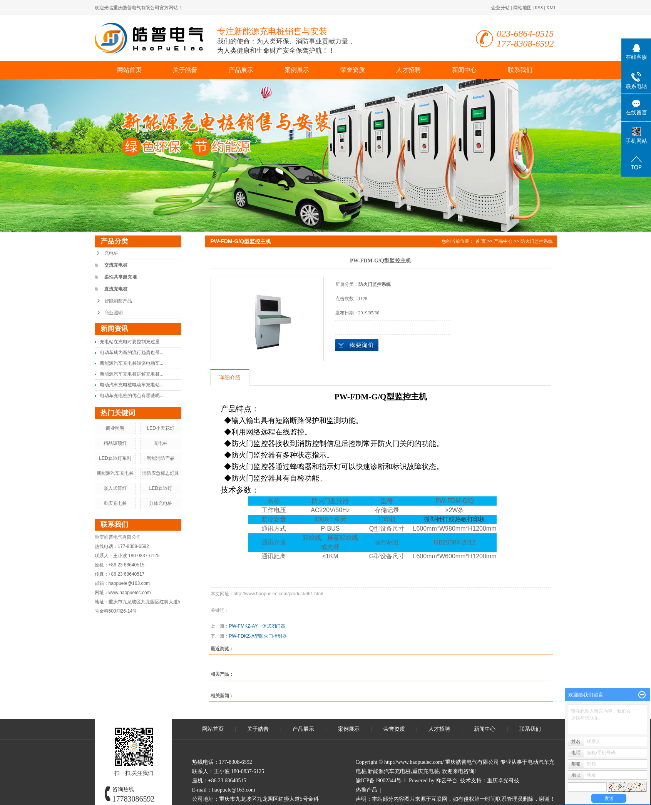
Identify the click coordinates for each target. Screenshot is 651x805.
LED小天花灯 (160, 428)
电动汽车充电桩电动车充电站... (132, 384)
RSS (539, 7)
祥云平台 (446, 780)
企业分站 (500, 7)
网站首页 (129, 70)
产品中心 (503, 241)
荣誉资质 (352, 70)
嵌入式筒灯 (115, 488)
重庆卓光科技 (503, 780)
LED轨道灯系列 (115, 458)
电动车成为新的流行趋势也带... (132, 352)
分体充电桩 (160, 503)
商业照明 (113, 313)
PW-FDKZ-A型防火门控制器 (258, 636)
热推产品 (366, 790)
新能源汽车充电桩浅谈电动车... (132, 363)
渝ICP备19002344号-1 (381, 780)
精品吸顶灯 (115, 443)
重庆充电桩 (115, 503)
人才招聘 (408, 70)
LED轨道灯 (160, 488)
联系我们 (520, 70)
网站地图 (522, 7)
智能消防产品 (118, 301)
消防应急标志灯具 (160, 473)
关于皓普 (185, 70)
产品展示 (241, 70)
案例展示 (296, 70)
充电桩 (111, 253)
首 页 (480, 241)
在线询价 (356, 345)
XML (551, 7)
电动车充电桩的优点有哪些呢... (132, 395)
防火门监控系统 (536, 241)
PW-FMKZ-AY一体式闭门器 (257, 626)
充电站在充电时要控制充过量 (130, 341)
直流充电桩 (115, 289)
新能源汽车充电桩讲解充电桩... (132, 374)
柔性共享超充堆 (120, 277)
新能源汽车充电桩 (115, 473)
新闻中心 (464, 70)
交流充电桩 (115, 265)
